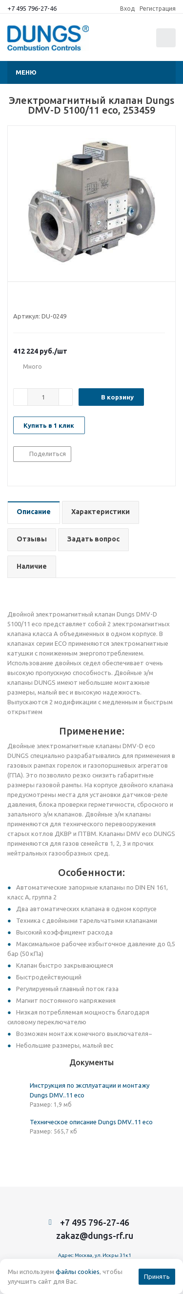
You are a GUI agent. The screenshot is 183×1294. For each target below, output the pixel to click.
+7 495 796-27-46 (32, 8)
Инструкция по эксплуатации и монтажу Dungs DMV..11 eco (89, 1090)
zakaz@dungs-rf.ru (94, 1235)
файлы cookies (78, 1271)
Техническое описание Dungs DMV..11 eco (91, 1121)
